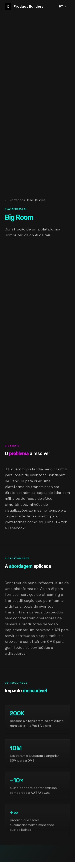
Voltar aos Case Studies (25, 200)
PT (63, 6)
